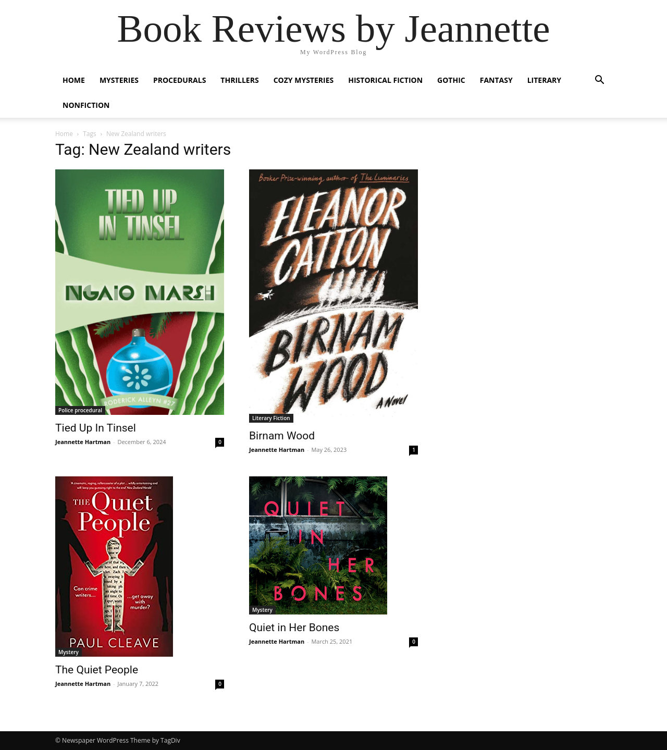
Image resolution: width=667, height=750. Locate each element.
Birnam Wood (282, 435)
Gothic (451, 80)
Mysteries (119, 80)
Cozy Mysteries (304, 80)
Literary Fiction (271, 418)
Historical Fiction (385, 80)
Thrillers (239, 80)
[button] (599, 81)
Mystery (68, 652)
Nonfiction (86, 105)
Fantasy (496, 80)
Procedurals (179, 80)
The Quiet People (96, 669)
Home (74, 80)
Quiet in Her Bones (294, 627)
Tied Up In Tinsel (95, 428)
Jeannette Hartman (82, 442)
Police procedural (80, 410)
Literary (544, 80)
